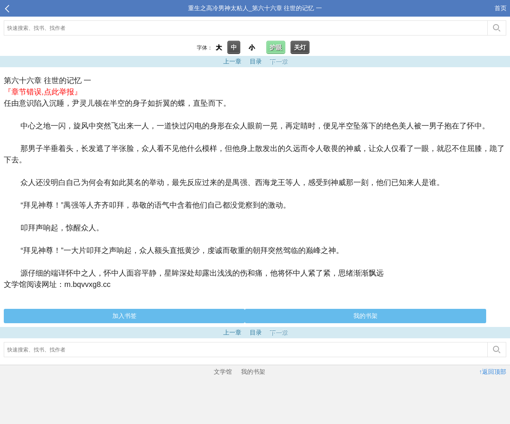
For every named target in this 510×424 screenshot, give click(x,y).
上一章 (232, 61)
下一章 (278, 61)
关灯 (300, 47)
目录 (256, 61)
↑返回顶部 (492, 371)
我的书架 (365, 316)
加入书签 (124, 316)
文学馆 (223, 371)
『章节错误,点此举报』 (43, 92)
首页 (500, 8)
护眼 (276, 47)
